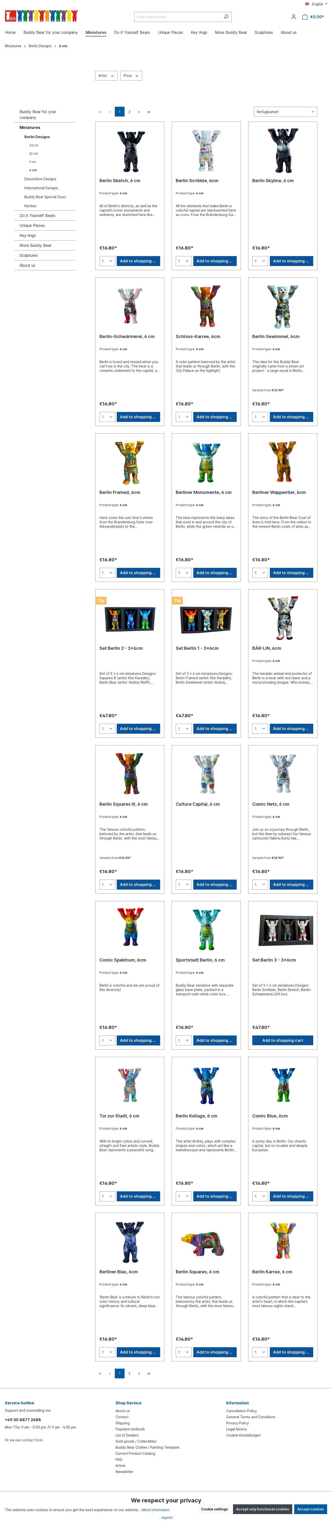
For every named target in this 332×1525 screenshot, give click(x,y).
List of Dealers (127, 1435)
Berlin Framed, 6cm (119, 492)
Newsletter (124, 1472)
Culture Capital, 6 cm (198, 804)
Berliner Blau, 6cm (118, 1271)
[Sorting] (285, 112)
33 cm (33, 145)
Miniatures (30, 127)
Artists (121, 1465)
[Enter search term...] (177, 17)
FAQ (119, 1459)
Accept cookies (310, 1509)
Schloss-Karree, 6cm (198, 336)
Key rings (28, 235)
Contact (122, 1417)
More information (155, 1510)
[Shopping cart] (313, 17)
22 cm (33, 153)
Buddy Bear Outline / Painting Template (147, 1447)
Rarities (30, 206)
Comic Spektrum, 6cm (122, 960)
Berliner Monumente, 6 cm (204, 492)
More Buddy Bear (35, 245)
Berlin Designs (37, 137)
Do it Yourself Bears (37, 215)
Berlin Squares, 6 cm (197, 1271)
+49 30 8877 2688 (23, 1419)
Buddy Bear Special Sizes (45, 197)
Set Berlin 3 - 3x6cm (274, 960)
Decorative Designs (40, 179)
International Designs (41, 188)
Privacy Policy (237, 1423)
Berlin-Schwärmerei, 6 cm (127, 336)
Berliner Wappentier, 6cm (279, 492)
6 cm (33, 170)
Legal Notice (236, 1429)
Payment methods (130, 1429)
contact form (32, 1440)
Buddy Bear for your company (38, 114)
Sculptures (29, 255)
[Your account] (293, 16)
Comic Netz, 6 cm (270, 804)
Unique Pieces (32, 225)
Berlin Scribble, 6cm (197, 180)
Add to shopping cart (140, 261)
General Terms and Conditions (250, 1417)
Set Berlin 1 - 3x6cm (197, 648)
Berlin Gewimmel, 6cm (276, 336)
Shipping (123, 1423)
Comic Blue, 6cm (270, 1115)
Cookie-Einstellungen (243, 1435)
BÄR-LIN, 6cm (266, 648)
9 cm (32, 162)
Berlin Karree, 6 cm (272, 1271)
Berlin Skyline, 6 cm (273, 180)
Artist (106, 75)
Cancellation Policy (241, 1411)
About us (27, 265)
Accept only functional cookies (262, 1509)
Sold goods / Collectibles (136, 1441)
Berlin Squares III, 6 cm (123, 804)
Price (131, 75)
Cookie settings (214, 1509)
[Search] (226, 17)
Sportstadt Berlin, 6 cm (200, 960)
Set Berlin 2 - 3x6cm (121, 648)
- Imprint (166, 1518)
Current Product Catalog (135, 1453)
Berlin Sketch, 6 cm (119, 180)
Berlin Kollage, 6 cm (196, 1115)
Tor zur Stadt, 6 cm (119, 1115)
